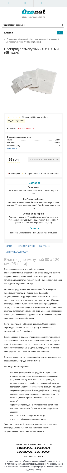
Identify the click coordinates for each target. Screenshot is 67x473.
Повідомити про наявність (44, 160)
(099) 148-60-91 (42, 452)
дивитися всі (12, 148)
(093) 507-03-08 (25, 452)
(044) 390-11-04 (25, 448)
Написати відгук (41, 117)
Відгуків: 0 (26, 117)
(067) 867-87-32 (42, 448)
